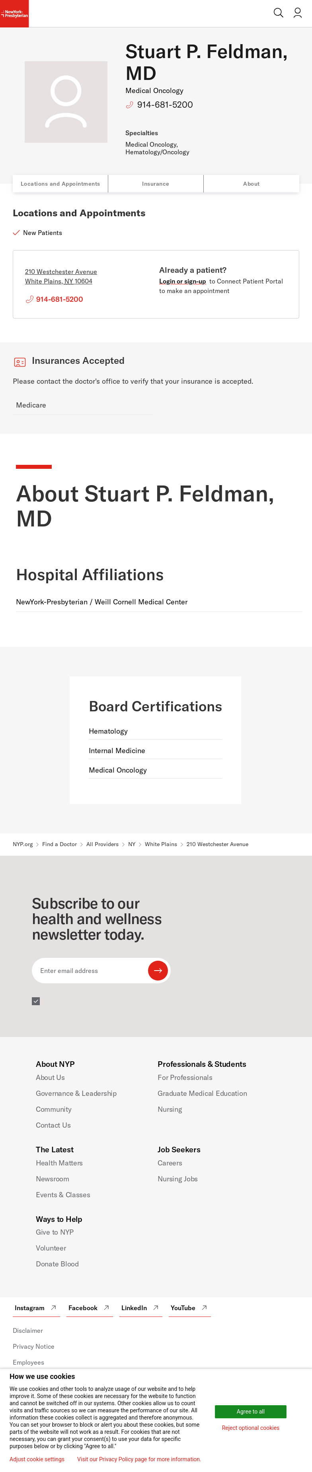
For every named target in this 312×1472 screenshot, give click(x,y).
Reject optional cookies (251, 1428)
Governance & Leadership (76, 1093)
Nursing (170, 1109)
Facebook (89, 1308)
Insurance (156, 183)
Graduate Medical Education (202, 1093)
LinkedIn (140, 1308)
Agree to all (251, 1411)
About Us (50, 1077)
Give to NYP (55, 1232)
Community (54, 1109)
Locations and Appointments (60, 183)
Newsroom (52, 1178)
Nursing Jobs (178, 1178)
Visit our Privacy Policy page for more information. (139, 1459)
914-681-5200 (165, 104)
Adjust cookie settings (37, 1459)
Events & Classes (63, 1194)
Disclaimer (28, 1330)
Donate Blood (57, 1263)
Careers (170, 1162)
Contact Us (53, 1125)
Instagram (36, 1308)
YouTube (190, 1308)
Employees (28, 1362)
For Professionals (185, 1077)
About (251, 183)
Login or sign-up (182, 281)
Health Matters (59, 1162)
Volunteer (51, 1248)
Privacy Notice (34, 1346)
